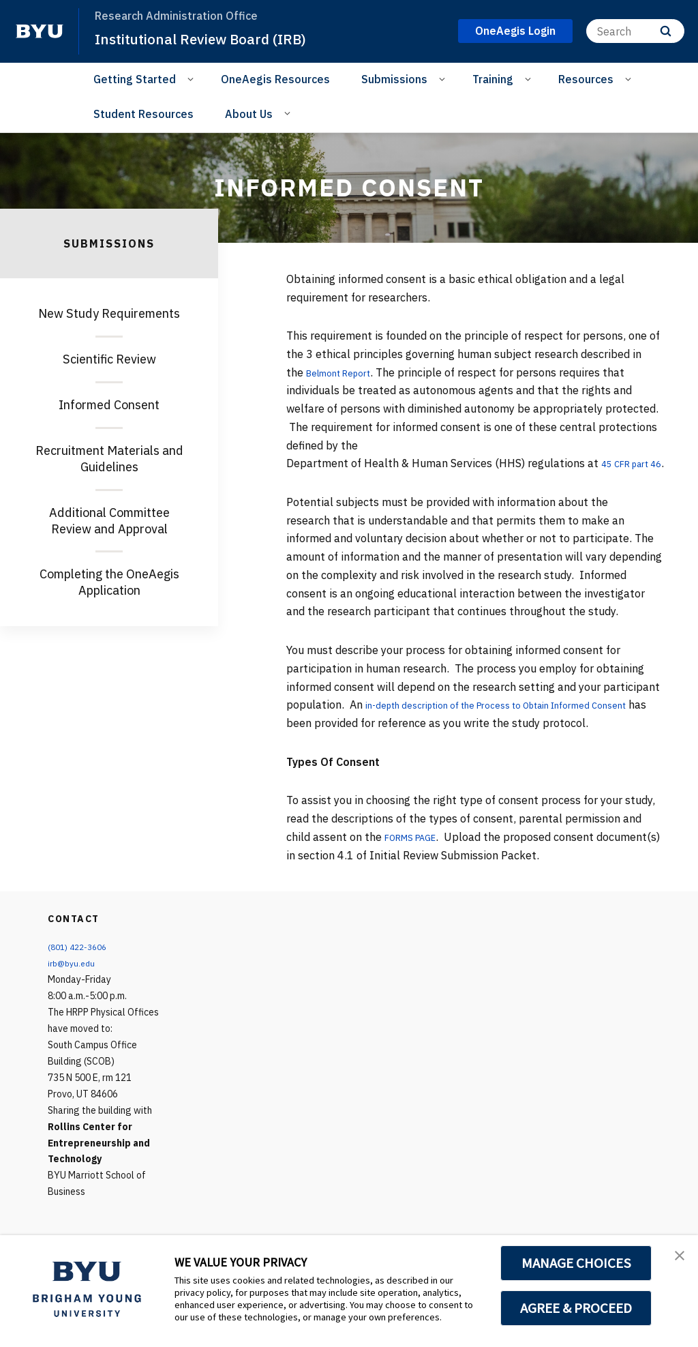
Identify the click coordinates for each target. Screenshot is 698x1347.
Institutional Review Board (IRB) (218, 38)
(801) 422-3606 (81, 965)
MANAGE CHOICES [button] (576, 1263)
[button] (675, 1259)
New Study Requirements (109, 313)
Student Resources (143, 114)
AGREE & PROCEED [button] (576, 1308)
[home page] (39, 31)
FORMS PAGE (417, 855)
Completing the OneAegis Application (109, 582)
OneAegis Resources (275, 79)
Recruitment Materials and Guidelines (109, 459)
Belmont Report (346, 372)
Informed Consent (109, 405)
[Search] (635, 31)
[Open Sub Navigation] (192, 78)
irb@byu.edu (74, 981)
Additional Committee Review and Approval (109, 521)
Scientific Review (109, 359)
